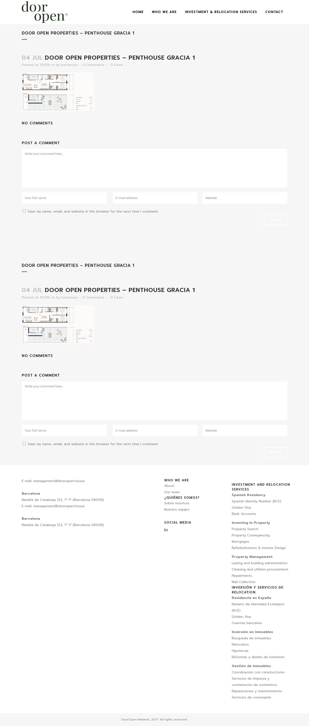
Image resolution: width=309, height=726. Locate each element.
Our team (172, 492)
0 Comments (93, 64)
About (169, 485)
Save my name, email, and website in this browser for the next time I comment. (93, 211)
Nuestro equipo (177, 509)
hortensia (69, 64)
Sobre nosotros (177, 503)
